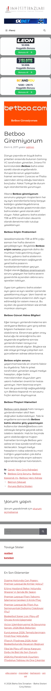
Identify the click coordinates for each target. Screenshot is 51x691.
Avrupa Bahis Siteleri (20, 486)
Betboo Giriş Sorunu (19, 473)
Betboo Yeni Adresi (30, 478)
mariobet (23, 673)
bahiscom (35, 673)
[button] (44, 30)
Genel (11, 469)
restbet (8, 553)
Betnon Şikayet (17, 482)
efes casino (11, 673)
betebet (9, 558)
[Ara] (43, 531)
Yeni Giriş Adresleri (27, 469)
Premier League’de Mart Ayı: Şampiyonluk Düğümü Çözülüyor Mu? (24, 608)
